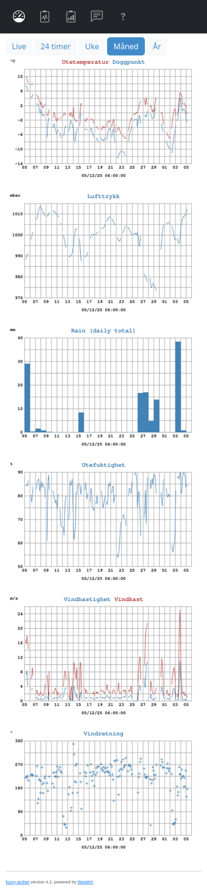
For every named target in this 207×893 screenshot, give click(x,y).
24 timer (56, 46)
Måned (125, 46)
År (157, 46)
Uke (92, 46)
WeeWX (85, 882)
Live (19, 46)
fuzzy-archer (18, 882)
